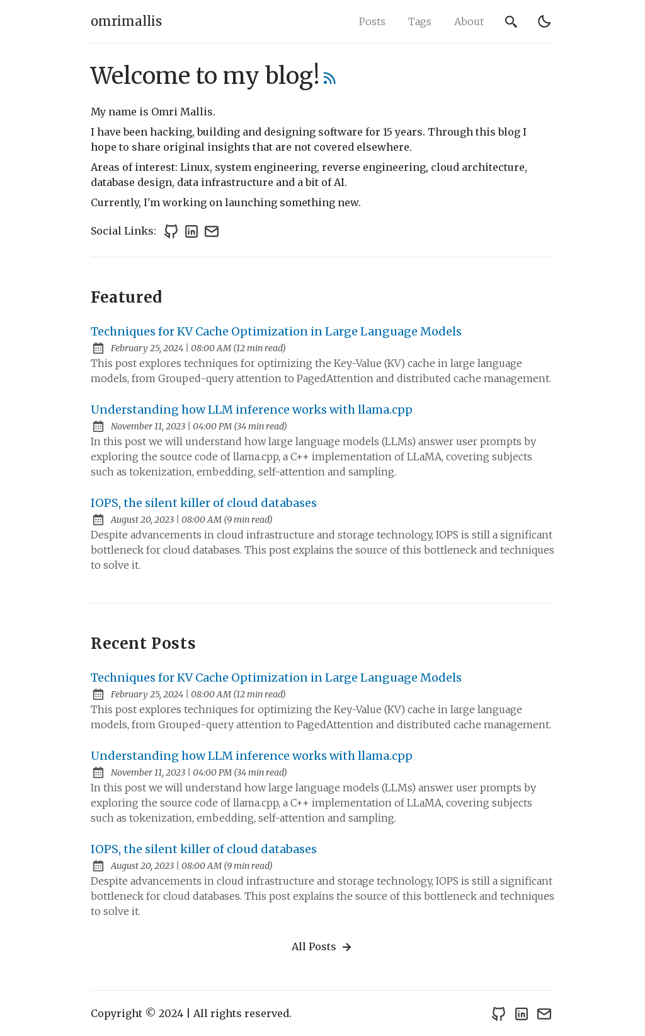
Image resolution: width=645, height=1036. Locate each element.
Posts (372, 21)
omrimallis (126, 21)
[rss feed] (330, 80)
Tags (419, 21)
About (469, 21)
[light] (544, 21)
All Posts (323, 947)
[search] (511, 21)
